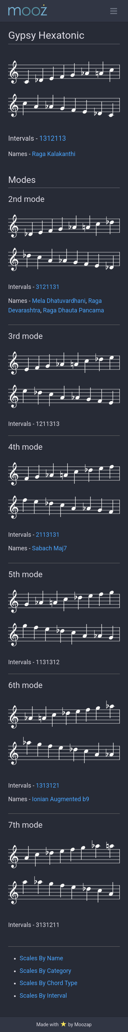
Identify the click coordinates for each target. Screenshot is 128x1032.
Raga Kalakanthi (53, 154)
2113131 (47, 534)
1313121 (47, 785)
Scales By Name (41, 958)
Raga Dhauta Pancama (73, 310)
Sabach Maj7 (49, 548)
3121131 (47, 286)
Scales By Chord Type (48, 983)
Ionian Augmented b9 (60, 799)
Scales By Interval (43, 995)
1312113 (52, 138)
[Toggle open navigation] (113, 11)
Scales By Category (45, 970)
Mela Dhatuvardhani (59, 300)
